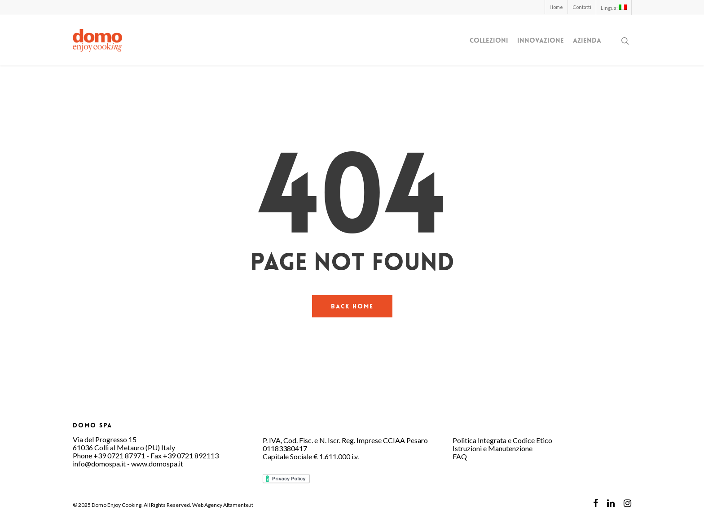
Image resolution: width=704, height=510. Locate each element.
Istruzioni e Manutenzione (492, 448)
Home (556, 7)
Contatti (581, 7)
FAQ (460, 456)
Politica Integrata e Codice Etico (502, 440)
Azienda (587, 40)
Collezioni (489, 40)
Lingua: (614, 7)
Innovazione (540, 40)
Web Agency (207, 504)
